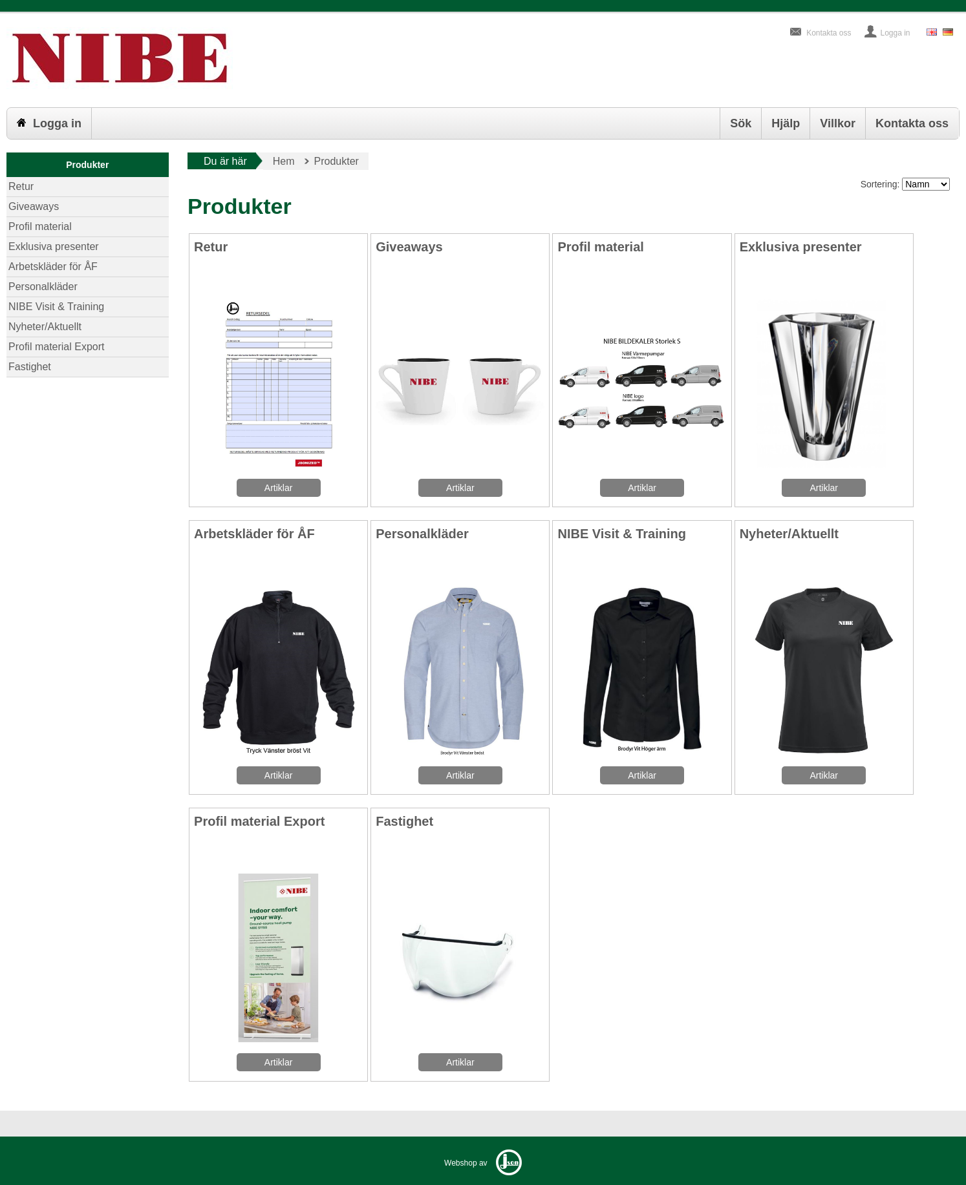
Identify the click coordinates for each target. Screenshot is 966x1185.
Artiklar (278, 488)
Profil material (40, 226)
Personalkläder (43, 286)
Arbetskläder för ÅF (53, 266)
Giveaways (33, 206)
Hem (284, 161)
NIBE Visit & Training (56, 306)
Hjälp (785, 123)
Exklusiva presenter (53, 246)
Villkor (837, 123)
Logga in (895, 32)
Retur (21, 186)
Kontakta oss (828, 32)
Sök (740, 123)
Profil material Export (56, 346)
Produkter (87, 165)
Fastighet (29, 366)
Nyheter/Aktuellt (44, 326)
